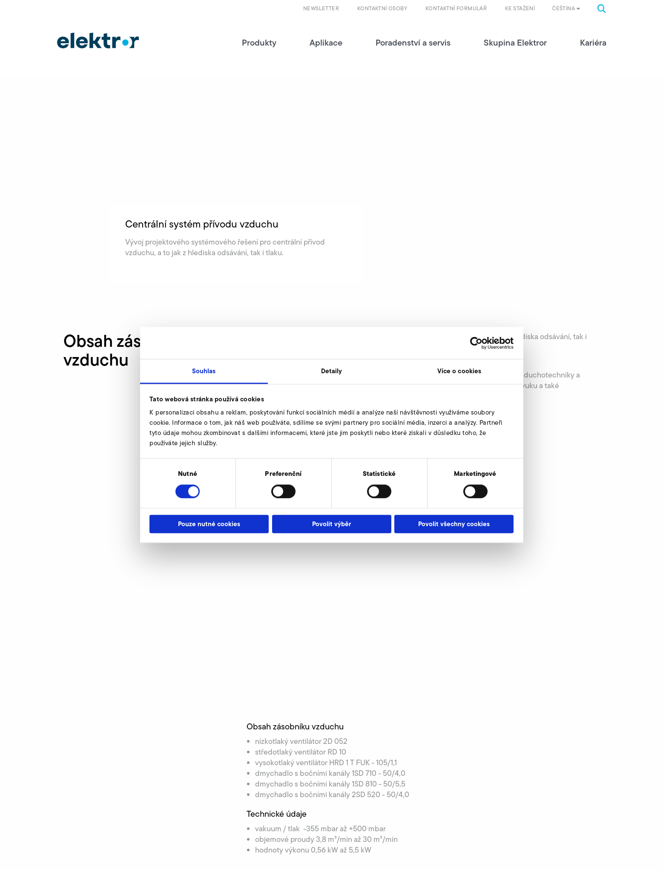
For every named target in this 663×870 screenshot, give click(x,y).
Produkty (259, 42)
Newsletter (321, 8)
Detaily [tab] (331, 371)
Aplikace (326, 42)
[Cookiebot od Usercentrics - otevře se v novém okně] (476, 343)
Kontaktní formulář (456, 8)
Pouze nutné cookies (209, 524)
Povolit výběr (331, 524)
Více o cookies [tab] (459, 371)
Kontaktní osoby (382, 8)
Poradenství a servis (413, 42)
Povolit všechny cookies (454, 524)
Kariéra (593, 42)
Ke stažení (520, 8)
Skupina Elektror (515, 42)
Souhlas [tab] (204, 371)
